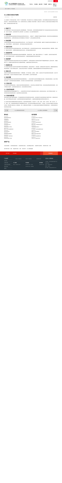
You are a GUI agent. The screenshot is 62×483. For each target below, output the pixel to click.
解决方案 (40, 4)
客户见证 (7, 458)
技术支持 (49, 11)
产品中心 (31, 4)
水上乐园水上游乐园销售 (48, 137)
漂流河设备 (6, 471)
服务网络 (52, 11)
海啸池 (5, 473)
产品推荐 (45, 4)
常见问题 (13, 8)
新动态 (6, 142)
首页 (6, 8)
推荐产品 (6, 169)
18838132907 (50, 1)
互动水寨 (5, 465)
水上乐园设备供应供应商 (14, 137)
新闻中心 (55, 4)
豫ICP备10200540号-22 (39, 479)
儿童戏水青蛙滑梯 (7, 469)
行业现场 (36, 4)
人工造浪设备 (14, 479)
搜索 (55, 1)
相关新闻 (34, 142)
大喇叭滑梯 (6, 467)
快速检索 (52, 458)
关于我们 (55, 5)
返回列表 (55, 17)
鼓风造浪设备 (9, 479)
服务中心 (50, 4)
